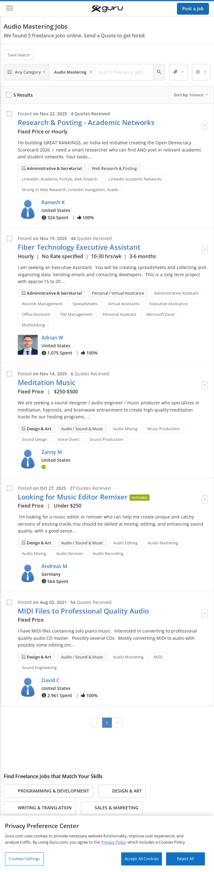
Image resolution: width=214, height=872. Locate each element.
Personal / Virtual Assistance (118, 293)
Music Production (163, 428)
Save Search (19, 55)
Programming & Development (48, 791)
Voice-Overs (68, 439)
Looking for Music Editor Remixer (73, 497)
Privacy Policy (113, 842)
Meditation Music (46, 382)
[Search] (159, 72)
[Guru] (107, 8)
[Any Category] (26, 72)
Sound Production (106, 439)
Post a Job (193, 9)
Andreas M (54, 566)
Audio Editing (125, 543)
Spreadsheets (85, 303)
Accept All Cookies (142, 858)
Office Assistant (36, 314)
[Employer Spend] (178, 72)
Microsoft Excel (160, 314)
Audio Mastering (163, 543)
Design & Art (38, 428)
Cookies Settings (24, 858)
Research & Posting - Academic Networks (86, 122)
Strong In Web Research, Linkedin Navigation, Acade (70, 189)
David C (50, 680)
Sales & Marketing (111, 808)
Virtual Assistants (124, 303)
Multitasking (33, 325)
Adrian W (52, 337)
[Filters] (201, 72)
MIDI (158, 657)
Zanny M (51, 452)
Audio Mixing (125, 428)
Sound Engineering (39, 667)
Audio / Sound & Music (82, 428)
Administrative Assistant (176, 293)
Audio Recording (108, 553)
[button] (28, 209)
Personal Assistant (119, 314)
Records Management (42, 303)
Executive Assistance (169, 303)
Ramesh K (53, 202)
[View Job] (204, 125)
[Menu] (9, 8)
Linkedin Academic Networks (135, 179)
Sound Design (34, 439)
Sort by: (191, 95)
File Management (76, 314)
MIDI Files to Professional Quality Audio (83, 611)
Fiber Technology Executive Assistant (79, 247)
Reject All (185, 858)
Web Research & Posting (114, 168)
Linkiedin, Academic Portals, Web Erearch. (60, 179)
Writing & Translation (40, 808)
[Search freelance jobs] (123, 72)
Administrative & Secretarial (54, 168)
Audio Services (69, 553)
